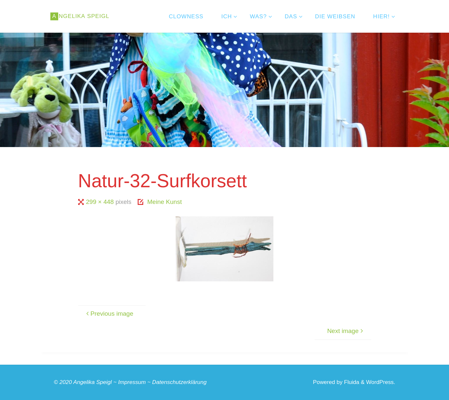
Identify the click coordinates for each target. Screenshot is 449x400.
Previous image (108, 313)
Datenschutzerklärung (179, 382)
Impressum (132, 382)
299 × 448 (100, 201)
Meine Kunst (164, 201)
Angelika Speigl (92, 382)
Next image (346, 330)
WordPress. (380, 382)
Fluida (350, 382)
